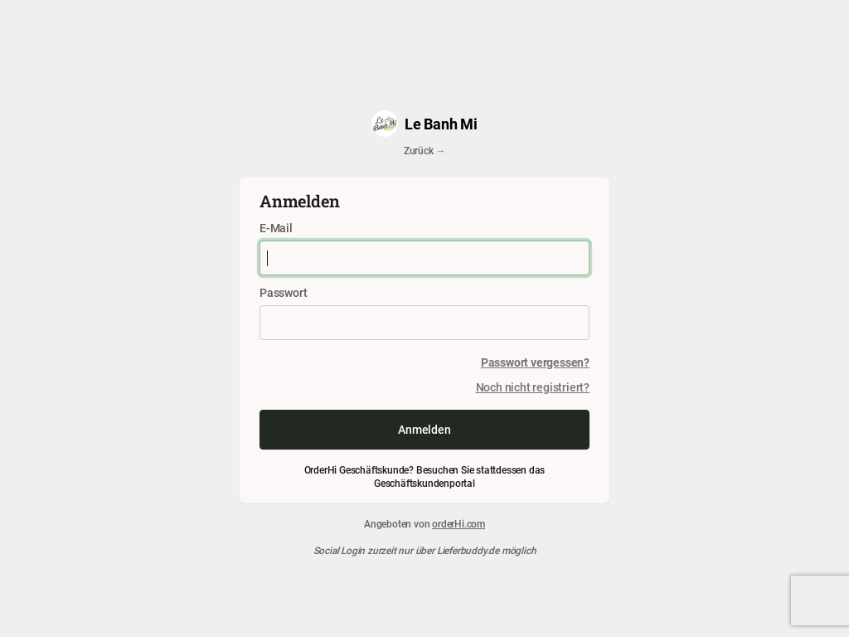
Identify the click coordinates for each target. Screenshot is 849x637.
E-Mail (276, 228)
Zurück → (424, 150)
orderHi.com (458, 523)
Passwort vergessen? (535, 362)
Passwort (283, 292)
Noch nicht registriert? (532, 387)
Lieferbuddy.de (468, 550)
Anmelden (424, 429)
